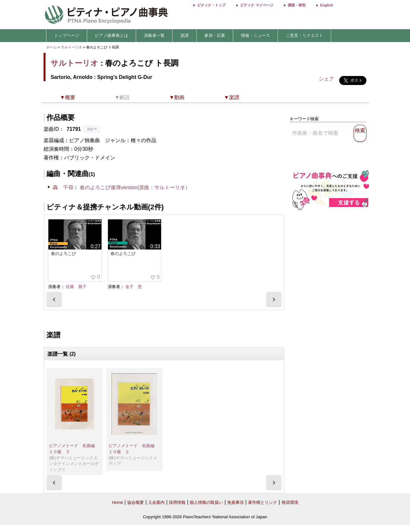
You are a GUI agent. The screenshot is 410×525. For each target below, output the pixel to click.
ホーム (51, 47)
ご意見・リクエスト (304, 35)
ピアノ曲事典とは (111, 35)
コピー (91, 129)
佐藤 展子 (76, 286)
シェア (326, 78)
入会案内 (156, 502)
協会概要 (135, 502)
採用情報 (177, 502)
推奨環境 (290, 502)
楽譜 (184, 35)
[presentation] (54, 299)
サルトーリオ (71, 47)
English (326, 5)
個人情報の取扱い (206, 502)
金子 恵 (133, 286)
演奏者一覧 (154, 35)
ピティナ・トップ (211, 5)
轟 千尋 (63, 187)
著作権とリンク (262, 502)
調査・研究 (297, 5)
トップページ (66, 35)
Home (117, 502)
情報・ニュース (255, 35)
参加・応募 (214, 35)
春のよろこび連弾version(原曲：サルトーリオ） (135, 187)
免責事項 (235, 502)
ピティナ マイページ (256, 5)
